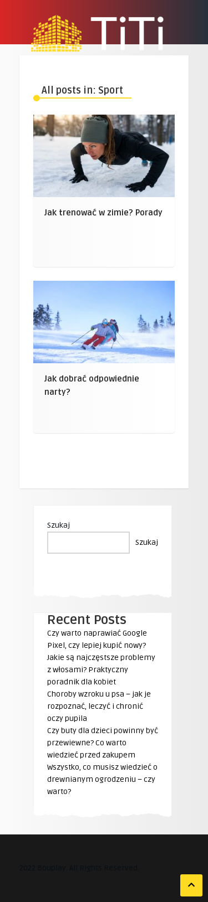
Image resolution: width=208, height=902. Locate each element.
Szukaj (58, 525)
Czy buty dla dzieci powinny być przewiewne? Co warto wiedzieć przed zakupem (102, 743)
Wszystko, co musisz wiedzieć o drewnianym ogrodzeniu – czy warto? (102, 779)
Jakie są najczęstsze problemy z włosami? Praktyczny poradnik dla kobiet (101, 670)
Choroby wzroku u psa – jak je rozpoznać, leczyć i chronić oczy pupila (99, 706)
